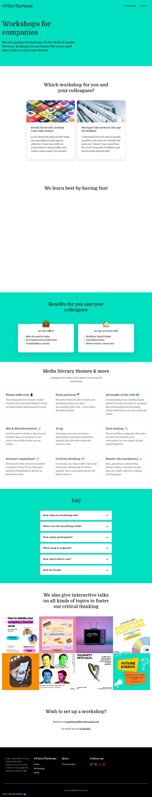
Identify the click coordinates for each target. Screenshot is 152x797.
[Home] (18, 5)
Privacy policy (69, 764)
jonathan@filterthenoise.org (82, 722)
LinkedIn (85, 729)
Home (37, 764)
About (36, 773)
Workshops (39, 768)
